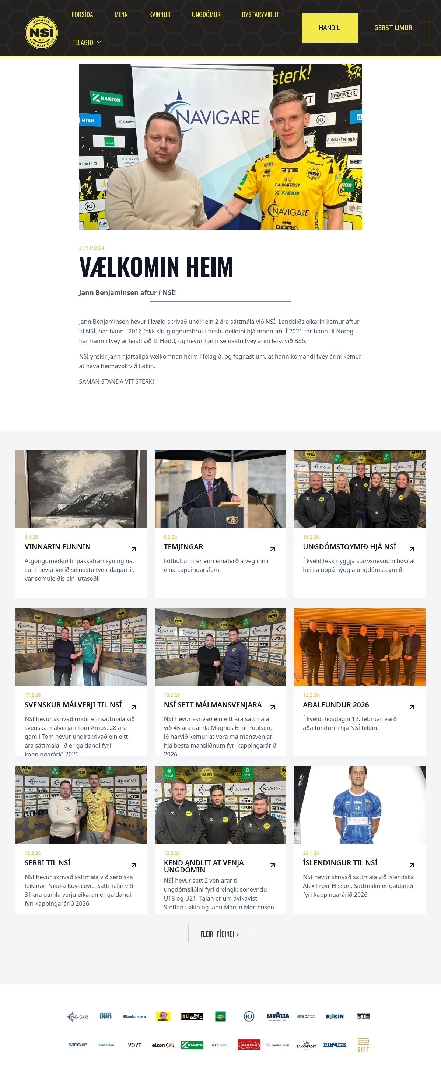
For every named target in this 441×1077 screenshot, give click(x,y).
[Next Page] (220, 934)
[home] (32, 33)
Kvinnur (160, 14)
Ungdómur (206, 14)
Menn (121, 14)
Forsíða (82, 14)
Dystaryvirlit (261, 14)
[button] (83, 42)
